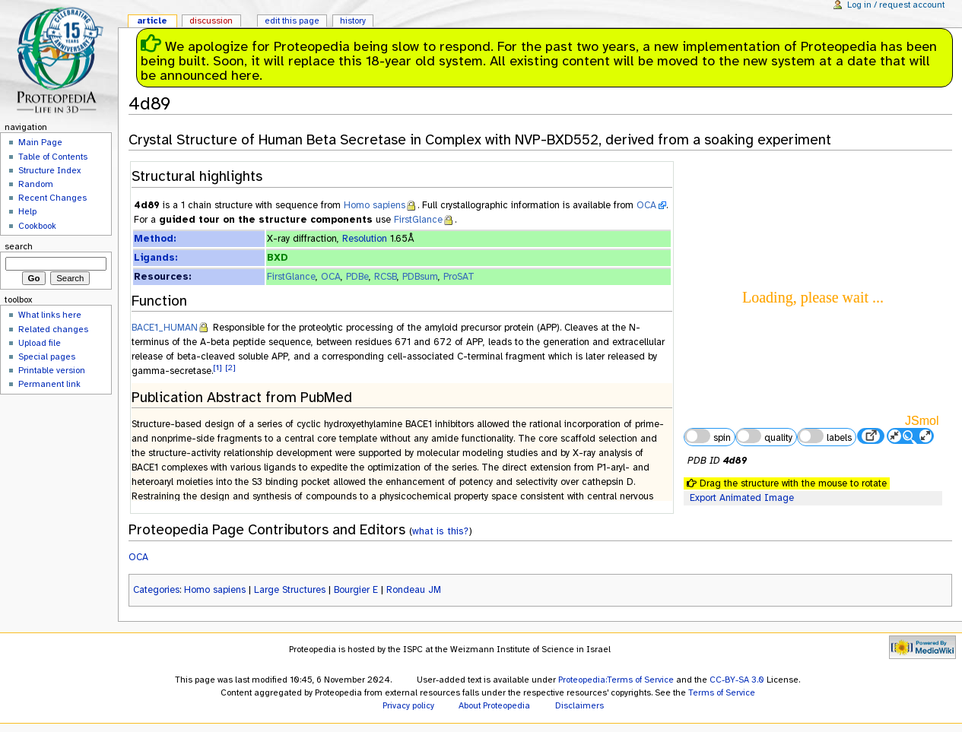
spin (707, 436)
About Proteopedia (494, 705)
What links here (49, 314)
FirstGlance (418, 220)
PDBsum (420, 277)
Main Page (40, 142)
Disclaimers (579, 705)
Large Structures (289, 590)
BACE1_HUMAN (165, 328)
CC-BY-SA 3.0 (737, 679)
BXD (277, 258)
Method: (155, 239)
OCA (646, 205)
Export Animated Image (742, 498)
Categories (156, 590)
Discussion (211, 20)
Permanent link (49, 384)
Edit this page (292, 20)
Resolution (364, 239)
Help (27, 211)
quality (764, 436)
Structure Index (49, 170)
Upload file (39, 342)
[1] (217, 367)
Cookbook (37, 225)
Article (152, 20)
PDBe (357, 277)
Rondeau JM (413, 590)
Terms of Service (721, 692)
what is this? (440, 530)
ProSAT (459, 277)
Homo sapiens (374, 205)
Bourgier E (356, 590)
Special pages (46, 356)
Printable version (51, 370)
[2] (230, 367)
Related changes (53, 329)
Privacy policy (408, 705)
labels (824, 436)
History (353, 20)
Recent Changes (52, 197)
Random (35, 184)
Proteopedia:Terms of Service (616, 679)
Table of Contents (52, 156)
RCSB (385, 277)
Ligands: (155, 258)
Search (19, 246)
